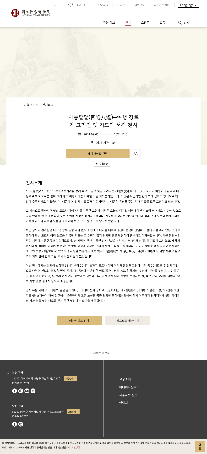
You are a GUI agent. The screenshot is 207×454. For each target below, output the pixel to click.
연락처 (123, 402)
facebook (14, 390)
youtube (26, 390)
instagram (20, 390)
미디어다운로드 (129, 387)
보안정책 (75, 447)
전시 (35, 104)
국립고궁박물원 (31, 13)
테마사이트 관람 (98, 153)
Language (186, 5)
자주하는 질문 (128, 395)
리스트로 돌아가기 (127, 320)
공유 (149, 104)
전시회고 (47, 104)
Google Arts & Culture (33, 390)
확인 (199, 446)
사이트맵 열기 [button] (102, 353)
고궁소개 (125, 379)
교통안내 (69, 378)
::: (55, 5)
